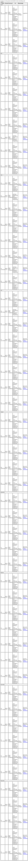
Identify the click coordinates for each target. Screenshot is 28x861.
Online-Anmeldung (25, 30)
